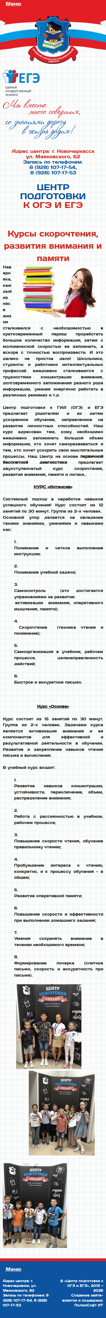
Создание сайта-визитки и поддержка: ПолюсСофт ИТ (82, 1300)
